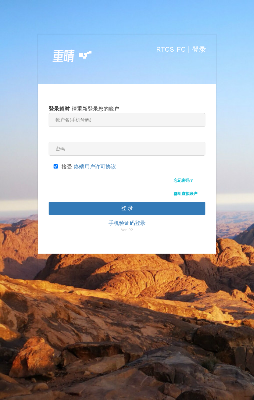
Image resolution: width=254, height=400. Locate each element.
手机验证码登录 (127, 223)
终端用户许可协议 (95, 167)
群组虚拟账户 (185, 193)
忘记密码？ (183, 180)
